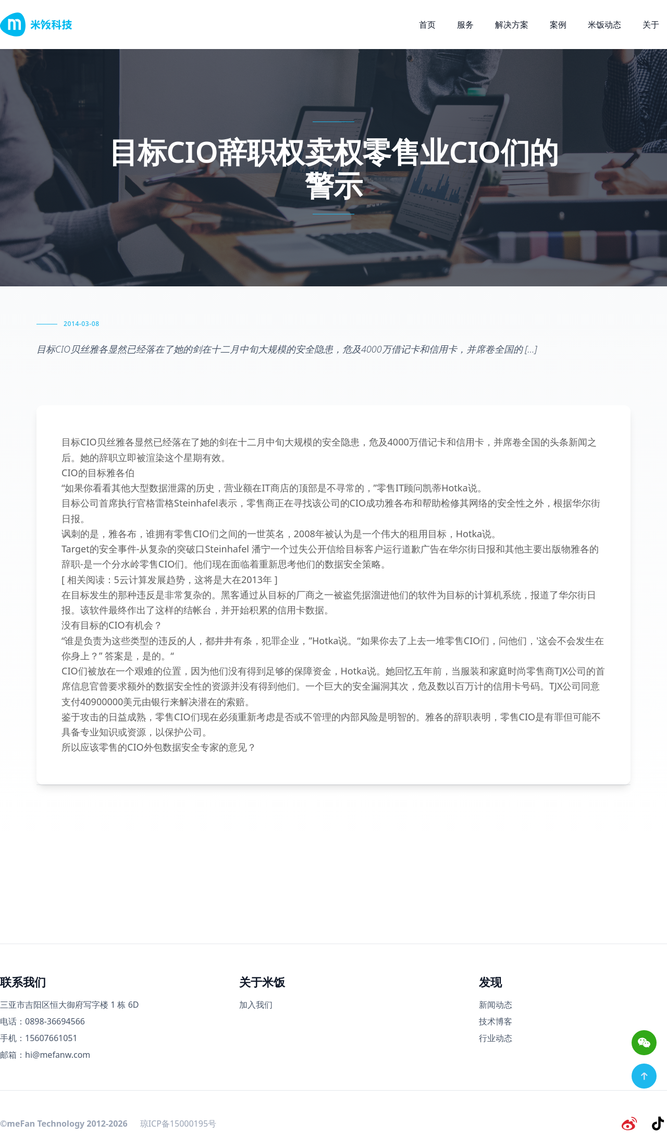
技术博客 (495, 1021)
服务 (465, 24)
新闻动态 (495, 1004)
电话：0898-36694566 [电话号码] (42, 1021)
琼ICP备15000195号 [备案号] (178, 1123)
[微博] (631, 1123)
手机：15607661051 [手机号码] (39, 1038)
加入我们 (256, 1004)
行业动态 (495, 1038)
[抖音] (658, 1123)
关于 (651, 24)
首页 (427, 24)
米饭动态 (604, 24)
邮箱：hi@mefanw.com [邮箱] (45, 1054)
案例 (558, 24)
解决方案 (511, 24)
